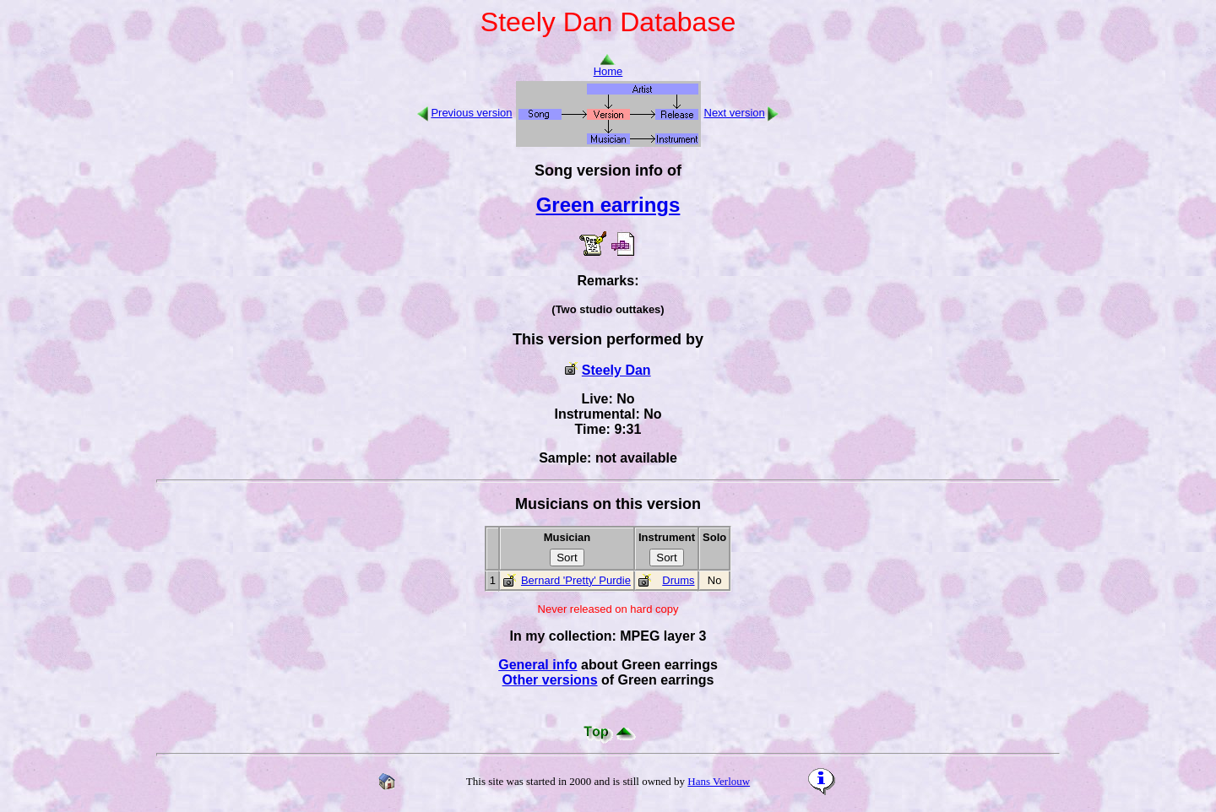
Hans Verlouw (718, 781)
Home (608, 66)
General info (537, 665)
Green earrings (608, 204)
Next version (734, 112)
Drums (678, 580)
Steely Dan (616, 370)
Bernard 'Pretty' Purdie (576, 580)
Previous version (471, 112)
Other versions (550, 680)
